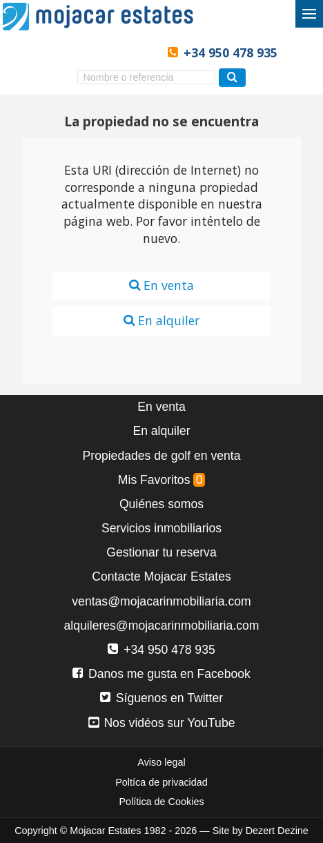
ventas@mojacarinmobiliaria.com (161, 601)
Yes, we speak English (52, 52)
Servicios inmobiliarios (161, 528)
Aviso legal (161, 762)
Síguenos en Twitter (161, 698)
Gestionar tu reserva (161, 552)
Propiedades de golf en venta (162, 456)
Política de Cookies (161, 801)
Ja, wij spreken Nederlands (121, 52)
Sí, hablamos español (75, 52)
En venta (161, 285)
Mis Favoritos (161, 480)
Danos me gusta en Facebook (161, 674)
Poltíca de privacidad (161, 782)
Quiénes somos (161, 504)
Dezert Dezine (277, 830)
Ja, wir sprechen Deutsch (98, 52)
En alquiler (161, 320)
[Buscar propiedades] (232, 77)
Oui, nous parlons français (144, 52)
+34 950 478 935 (230, 52)
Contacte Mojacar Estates (161, 576)
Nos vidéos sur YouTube (161, 723)
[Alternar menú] (309, 14)
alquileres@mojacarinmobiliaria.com (162, 625)
